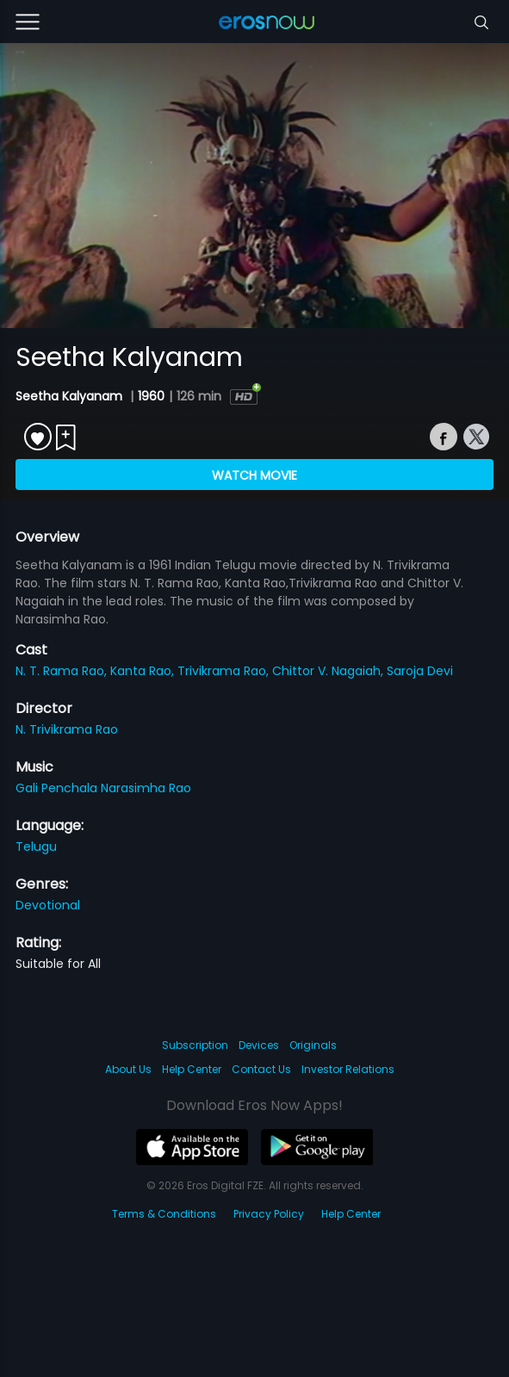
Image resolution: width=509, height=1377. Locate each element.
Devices (259, 1045)
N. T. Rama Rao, (63, 670)
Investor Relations (347, 1069)
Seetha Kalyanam (71, 396)
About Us (128, 1069)
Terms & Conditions (164, 1213)
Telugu (36, 846)
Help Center (191, 1069)
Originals (313, 1045)
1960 (151, 396)
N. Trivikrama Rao (67, 729)
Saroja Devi (420, 670)
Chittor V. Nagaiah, (329, 670)
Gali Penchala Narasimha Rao (103, 788)
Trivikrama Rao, (224, 670)
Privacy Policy (268, 1213)
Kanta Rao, (143, 670)
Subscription (195, 1045)
